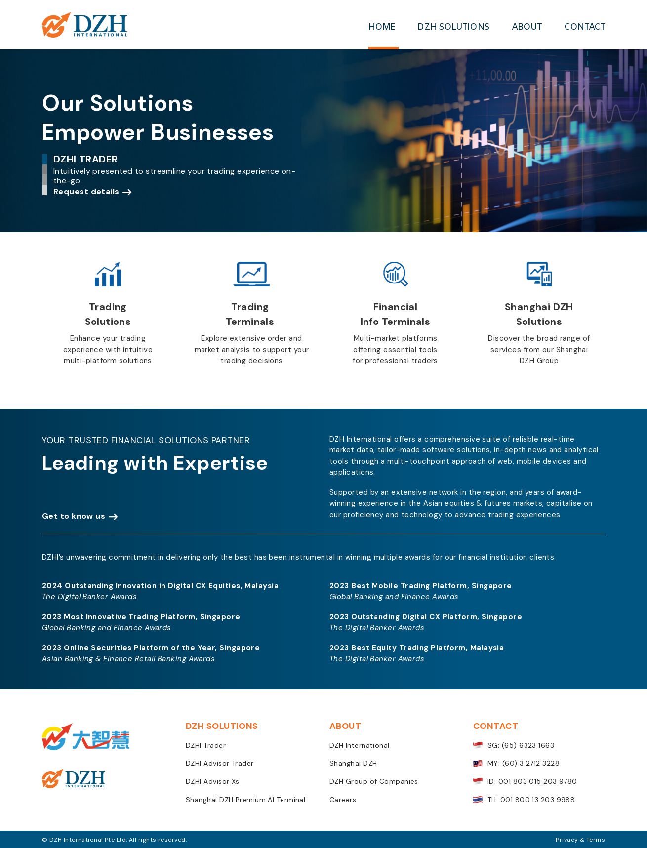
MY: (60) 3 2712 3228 (516, 763)
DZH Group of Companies (373, 781)
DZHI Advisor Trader (220, 763)
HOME (381, 27)
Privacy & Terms (580, 840)
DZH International (359, 745)
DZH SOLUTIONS (453, 27)
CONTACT (584, 27)
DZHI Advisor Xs (213, 781)
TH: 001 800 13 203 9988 (524, 800)
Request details (86, 192)
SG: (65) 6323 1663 (513, 745)
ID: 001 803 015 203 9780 (525, 781)
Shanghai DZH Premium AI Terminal (245, 800)
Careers (342, 800)
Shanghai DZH (353, 763)
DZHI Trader (206, 745)
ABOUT (527, 27)
